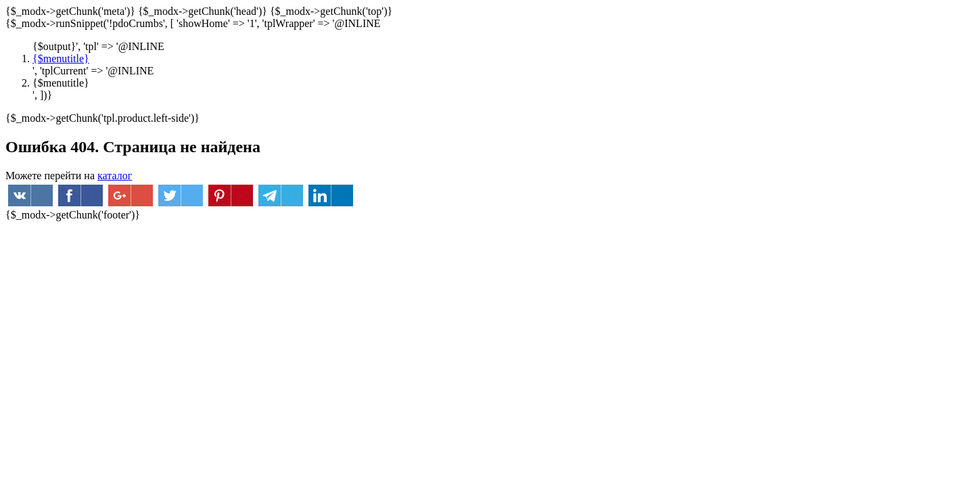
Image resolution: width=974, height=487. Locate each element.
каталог (114, 175)
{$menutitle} (60, 58)
